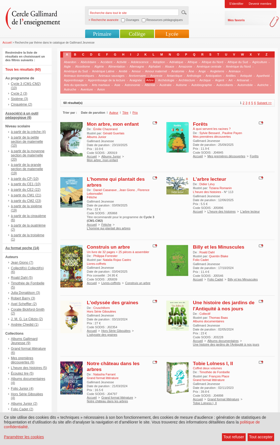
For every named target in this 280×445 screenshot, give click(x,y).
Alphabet (155, 66)
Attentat (150, 85)
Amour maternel (156, 71)
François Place (219, 376)
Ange (202, 71)
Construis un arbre (108, 247)
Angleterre (217, 71)
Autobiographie (201, 85)
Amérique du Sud (76, 71)
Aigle (67, 66)
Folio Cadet (215, 279)
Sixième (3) (19, 99)
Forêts (200, 124)
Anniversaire (137, 75)
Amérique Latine (103, 71)
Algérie (99, 66)
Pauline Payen (232, 133)
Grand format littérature (117, 397)
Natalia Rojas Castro (117, 259)
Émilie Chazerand (105, 129)
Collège (137, 34)
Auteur (113, 112)
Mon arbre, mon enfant (113, 124)
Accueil (7, 42)
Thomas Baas (218, 317)
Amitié (123, 71)
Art (231, 80)
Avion (101, 89)
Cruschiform (101, 308)
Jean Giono (127, 190)
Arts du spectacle (75, 85)
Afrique (192, 62)
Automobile (245, 85)
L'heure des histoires (221, 211)
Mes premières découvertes (226, 156)
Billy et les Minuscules (218, 247)
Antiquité (246, 75)
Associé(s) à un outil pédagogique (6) (21, 115)
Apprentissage (73, 80)
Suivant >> (264, 102)
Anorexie (156, 75)
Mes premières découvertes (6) (22, 360)
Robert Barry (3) (23, 298)
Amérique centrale (209, 66)
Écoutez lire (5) (22, 373)
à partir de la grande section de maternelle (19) (27, 169)
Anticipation (213, 75)
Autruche (70, 89)
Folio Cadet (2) (22, 409)
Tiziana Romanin (220, 188)
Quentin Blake (218, 256)
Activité (121, 62)
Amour (136, 71)
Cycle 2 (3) (19, 94)
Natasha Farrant (104, 374)
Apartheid (263, 75)
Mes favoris (236, 20)
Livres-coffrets (111, 283)
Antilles (231, 75)
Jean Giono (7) (22, 263)
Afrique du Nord (212, 62)
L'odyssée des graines (112, 302)
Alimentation (116, 66)
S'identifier (236, 3)
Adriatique (176, 62)
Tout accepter (260, 437)
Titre (125, 112)
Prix (135, 112)
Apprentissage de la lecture (106, 80)
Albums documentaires (223, 340)
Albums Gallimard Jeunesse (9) (24, 341)
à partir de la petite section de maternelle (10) (27, 141)
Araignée (136, 80)
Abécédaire (88, 62)
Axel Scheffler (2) (24, 304)
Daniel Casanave (105, 190)
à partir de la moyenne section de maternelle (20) (27, 155)
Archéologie (166, 80)
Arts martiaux (101, 85)
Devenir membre (260, 3)
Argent (219, 80)
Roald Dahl (206, 252)
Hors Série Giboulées (116, 330)
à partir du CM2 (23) (26, 201)
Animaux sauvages (112, 75)
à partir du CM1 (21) (26, 195)
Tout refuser (233, 437)
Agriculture (259, 62)
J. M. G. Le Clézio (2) (27, 319)
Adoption (159, 62)
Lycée (172, 34)
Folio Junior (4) (22, 389)
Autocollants (224, 85)
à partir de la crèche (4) (28, 132)
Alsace (169, 66)
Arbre (150, 80)
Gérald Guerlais (113, 133)
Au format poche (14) (22, 248)
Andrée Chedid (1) (25, 325)
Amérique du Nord (238, 66)
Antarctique (174, 75)
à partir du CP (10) (25, 179)
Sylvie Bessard (210, 133)
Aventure (87, 89)
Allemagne (137, 66)
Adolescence (140, 62)
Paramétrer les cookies (24, 437)
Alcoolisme (82, 66)
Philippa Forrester (105, 256)
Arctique (204, 80)
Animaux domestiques (79, 75)
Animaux (235, 71)
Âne (191, 71)
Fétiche (106, 224)
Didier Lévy (207, 184)
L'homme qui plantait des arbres (108, 228)
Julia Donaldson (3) (25, 293)
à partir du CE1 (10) (25, 184)
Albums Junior (111, 156)
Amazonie (185, 66)
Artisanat (243, 80)
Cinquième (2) (21, 104)
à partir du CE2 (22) (25, 190)
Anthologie (194, 75)
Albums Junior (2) (24, 404)
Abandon (70, 62)
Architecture (187, 80)
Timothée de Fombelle (214, 372)
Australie (166, 85)
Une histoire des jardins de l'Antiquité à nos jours (223, 305)
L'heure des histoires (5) (29, 368)
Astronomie (132, 85)
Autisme (181, 85)
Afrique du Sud (238, 62)
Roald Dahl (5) (22, 278)
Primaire (102, 34)
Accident (106, 62)
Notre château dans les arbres (107, 401)
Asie (117, 85)
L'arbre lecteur (209, 179)
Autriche (262, 85)
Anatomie (177, 71)
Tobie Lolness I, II (213, 363)
